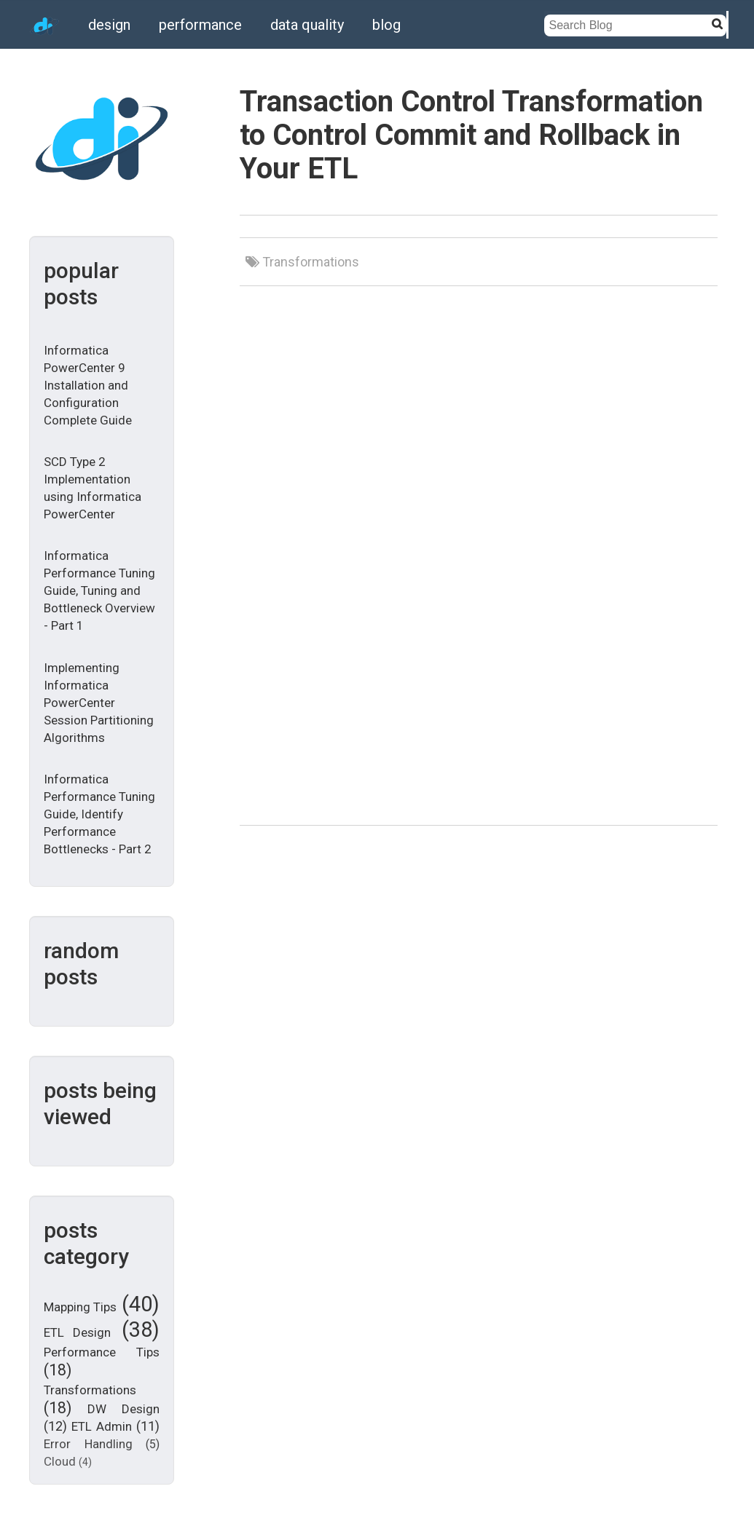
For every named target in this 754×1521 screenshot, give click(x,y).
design (109, 24)
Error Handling (88, 1444)
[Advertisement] (595, 410)
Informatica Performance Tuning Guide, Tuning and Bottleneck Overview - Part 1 (99, 590)
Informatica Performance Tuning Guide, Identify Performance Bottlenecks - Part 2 (99, 814)
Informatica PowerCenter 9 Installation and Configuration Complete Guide (88, 385)
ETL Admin (101, 1426)
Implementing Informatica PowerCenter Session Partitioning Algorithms (99, 702)
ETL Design (77, 1332)
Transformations (90, 1390)
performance (200, 24)
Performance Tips (102, 1352)
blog (386, 24)
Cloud (60, 1461)
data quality (307, 24)
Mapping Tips (80, 1307)
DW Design (123, 1409)
